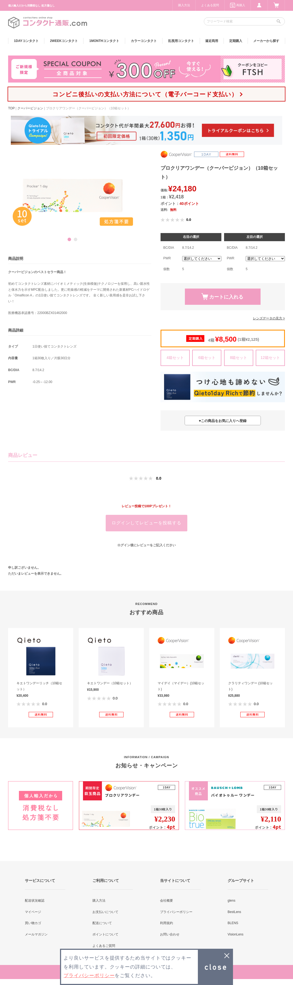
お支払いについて (105, 912)
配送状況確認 (34, 900)
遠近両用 (211, 41)
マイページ (33, 912)
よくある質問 (210, 5)
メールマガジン (36, 934)
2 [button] (75, 239)
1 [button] (69, 239)
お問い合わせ (169, 934)
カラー (144, 41)
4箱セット (175, 357)
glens (231, 900)
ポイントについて (105, 934)
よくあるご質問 (103, 946)
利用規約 (166, 923)
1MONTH (104, 41)
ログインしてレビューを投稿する (146, 523)
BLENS (233, 923)
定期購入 (235, 41)
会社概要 (166, 900)
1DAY (26, 41)
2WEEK (64, 41)
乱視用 (181, 41)
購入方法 (184, 5)
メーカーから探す (266, 41)
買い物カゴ (33, 923)
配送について (102, 923)
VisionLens (236, 934)
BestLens (234, 912)
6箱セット (206, 357)
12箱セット (270, 357)
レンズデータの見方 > (269, 318)
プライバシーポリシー (176, 912)
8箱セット (238, 357)
